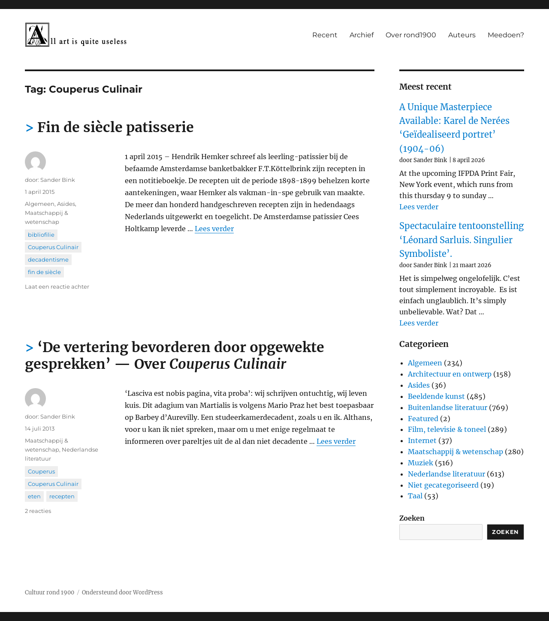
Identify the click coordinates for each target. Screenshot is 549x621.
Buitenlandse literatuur (447, 407)
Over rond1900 (411, 35)
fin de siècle (44, 271)
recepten (62, 496)
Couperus (41, 471)
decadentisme (48, 259)
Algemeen (39, 203)
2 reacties (38, 510)
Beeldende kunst (436, 396)
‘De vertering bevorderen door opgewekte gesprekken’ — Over (174, 356)
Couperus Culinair (53, 247)
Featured (423, 418)
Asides (66, 203)
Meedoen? (506, 35)
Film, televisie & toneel (447, 429)
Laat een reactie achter (57, 286)
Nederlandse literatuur (446, 474)
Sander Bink (57, 179)
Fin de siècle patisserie (115, 127)
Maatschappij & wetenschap (455, 451)
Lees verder (214, 228)
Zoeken (412, 518)
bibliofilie (41, 234)
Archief (362, 35)
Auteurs (462, 35)
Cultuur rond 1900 (49, 592)
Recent (325, 35)
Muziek (420, 462)
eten (34, 496)
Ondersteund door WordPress (122, 592)
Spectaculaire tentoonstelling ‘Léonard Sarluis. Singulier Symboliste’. (461, 239)
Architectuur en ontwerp (450, 374)
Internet (422, 440)
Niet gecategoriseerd (443, 485)
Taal (415, 495)
